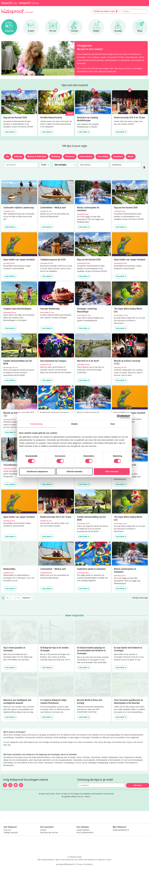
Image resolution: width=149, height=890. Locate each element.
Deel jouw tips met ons (49, 838)
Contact (43, 835)
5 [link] (17, 598)
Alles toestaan (111, 471)
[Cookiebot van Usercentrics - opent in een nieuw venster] (119, 416)
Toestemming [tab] (36, 424)
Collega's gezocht (11, 838)
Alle (7, 156)
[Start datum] (93, 165)
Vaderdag (18, 156)
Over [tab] (113, 424)
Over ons (7, 835)
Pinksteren (69, 156)
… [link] (13, 598)
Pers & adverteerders (84, 838)
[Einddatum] (125, 165)
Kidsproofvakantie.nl (121, 835)
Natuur (131, 156)
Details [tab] (74, 424)
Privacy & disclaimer (85, 885)
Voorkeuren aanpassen (37, 471)
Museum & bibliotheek (36, 156)
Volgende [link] (26, 598)
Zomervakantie (86, 156)
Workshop (55, 156)
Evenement (118, 156)
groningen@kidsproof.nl (65, 885)
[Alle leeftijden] (64, 165)
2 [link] (7, 598)
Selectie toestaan (74, 471)
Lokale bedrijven (82, 835)
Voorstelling (103, 156)
